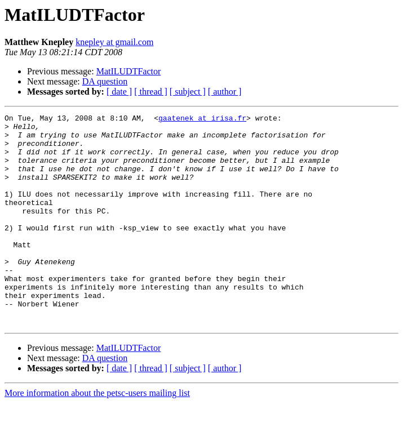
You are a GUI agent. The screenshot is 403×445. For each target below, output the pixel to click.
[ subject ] (188, 91)
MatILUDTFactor (128, 71)
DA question (104, 81)
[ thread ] (150, 91)
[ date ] (119, 91)
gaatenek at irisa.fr (202, 119)
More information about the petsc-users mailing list (97, 435)
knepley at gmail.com (114, 42)
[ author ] (225, 91)
